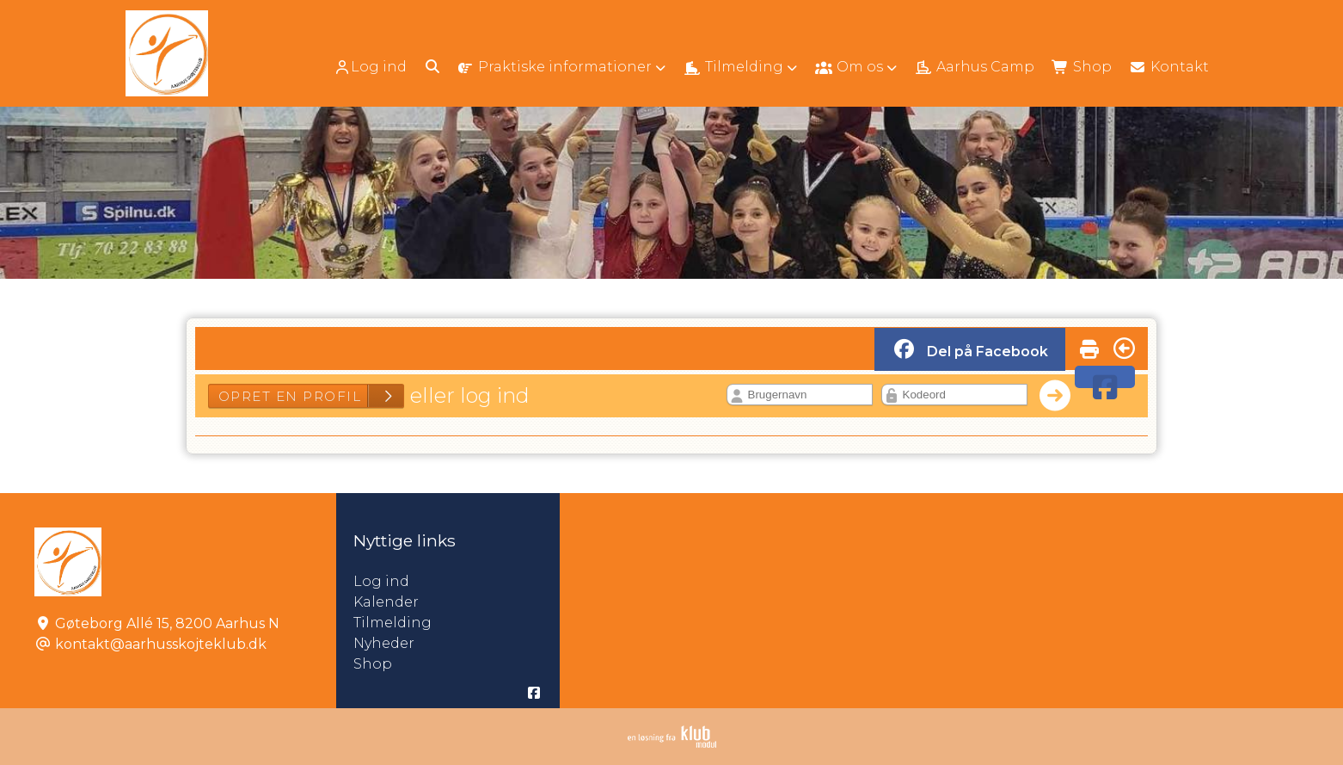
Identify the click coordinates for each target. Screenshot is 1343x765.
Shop (372, 664)
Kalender (386, 602)
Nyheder (383, 643)
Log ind (370, 67)
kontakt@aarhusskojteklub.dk (161, 644)
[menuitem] (372, 67)
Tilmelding (392, 622)
